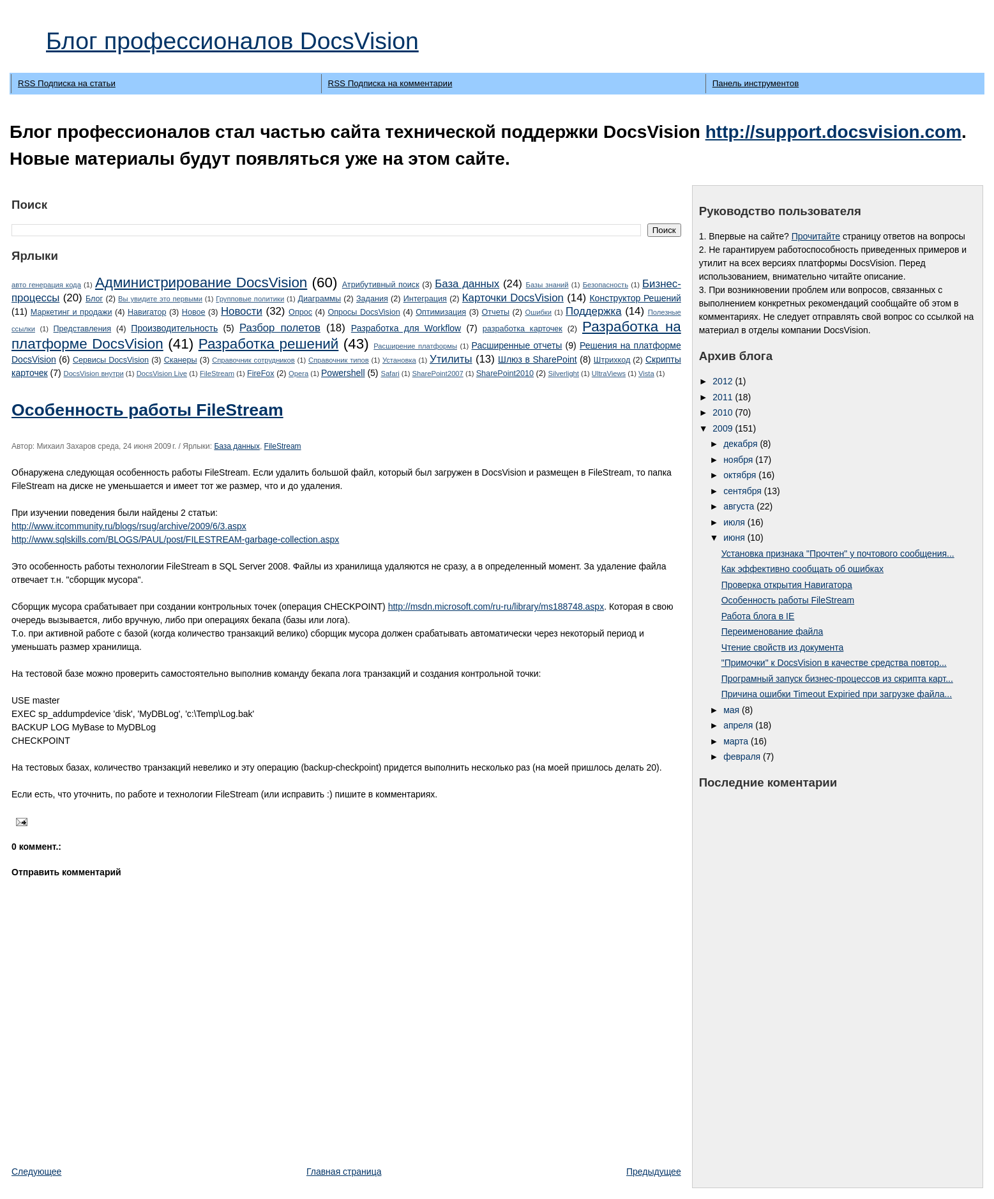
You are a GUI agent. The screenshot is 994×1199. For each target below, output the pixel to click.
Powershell (343, 373)
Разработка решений (269, 344)
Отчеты (496, 312)
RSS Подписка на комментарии (390, 83)
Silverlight (563, 373)
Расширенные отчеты (517, 345)
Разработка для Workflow (406, 328)
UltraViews (609, 373)
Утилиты (451, 359)
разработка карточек (522, 328)
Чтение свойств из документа (782, 647)
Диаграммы (320, 298)
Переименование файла (772, 631)
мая (732, 710)
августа (740, 506)
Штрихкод (612, 360)
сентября (743, 491)
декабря (741, 444)
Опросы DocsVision (364, 312)
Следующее (36, 1171)
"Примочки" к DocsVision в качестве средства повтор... (834, 663)
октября (740, 475)
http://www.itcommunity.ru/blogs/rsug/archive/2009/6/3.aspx (128, 526)
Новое (194, 312)
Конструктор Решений (635, 298)
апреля (739, 725)
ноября (739, 460)
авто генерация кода (46, 285)
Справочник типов (338, 360)
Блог (94, 298)
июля (735, 522)
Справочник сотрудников (253, 360)
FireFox (261, 373)
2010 (723, 412)
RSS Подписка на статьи (67, 83)
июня (735, 537)
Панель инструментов (755, 83)
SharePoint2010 (505, 373)
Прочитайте (816, 236)
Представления (83, 328)
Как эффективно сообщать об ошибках (802, 569)
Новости (241, 311)
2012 (723, 381)
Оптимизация (441, 312)
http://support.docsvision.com (833, 132)
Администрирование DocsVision (201, 282)
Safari (389, 373)
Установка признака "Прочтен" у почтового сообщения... (837, 553)
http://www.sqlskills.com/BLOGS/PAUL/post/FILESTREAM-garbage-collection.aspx (175, 539)
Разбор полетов (279, 328)
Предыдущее (653, 1171)
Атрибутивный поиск (380, 284)
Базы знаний (547, 285)
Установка (399, 360)
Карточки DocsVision (513, 298)
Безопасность (605, 285)
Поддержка (594, 311)
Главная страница (344, 1171)
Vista (646, 373)
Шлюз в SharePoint (537, 359)
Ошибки (538, 312)
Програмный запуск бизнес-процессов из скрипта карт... (837, 679)
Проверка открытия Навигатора (786, 585)
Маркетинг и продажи (71, 312)
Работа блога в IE (758, 616)
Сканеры (180, 360)
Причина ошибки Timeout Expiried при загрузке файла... (836, 694)
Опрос (300, 312)
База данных (467, 284)
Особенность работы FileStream (147, 409)
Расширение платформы (415, 346)
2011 (723, 397)
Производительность (174, 328)
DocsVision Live (162, 373)
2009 (723, 428)
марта (737, 741)
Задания (372, 298)
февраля (743, 756)
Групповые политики (250, 299)
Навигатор (147, 312)
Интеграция (425, 298)
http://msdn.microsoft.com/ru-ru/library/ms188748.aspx (496, 606)
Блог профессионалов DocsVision (232, 40)
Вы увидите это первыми (160, 299)
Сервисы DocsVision (111, 360)
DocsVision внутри (94, 373)
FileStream (217, 373)
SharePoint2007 (437, 373)
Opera (298, 373)
